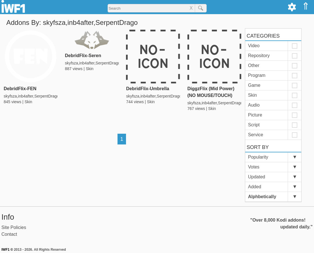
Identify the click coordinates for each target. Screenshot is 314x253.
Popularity (258, 157)
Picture (255, 115)
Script (254, 124)
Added (254, 186)
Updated (256, 176)
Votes (253, 167)
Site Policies (13, 227)
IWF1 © (7, 250)
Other (253, 65)
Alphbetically (262, 196)
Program (256, 75)
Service (255, 134)
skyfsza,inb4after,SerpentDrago (31, 96)
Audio (254, 105)
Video (254, 45)
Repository (259, 55)
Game (254, 85)
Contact (9, 234)
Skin (28, 102)
